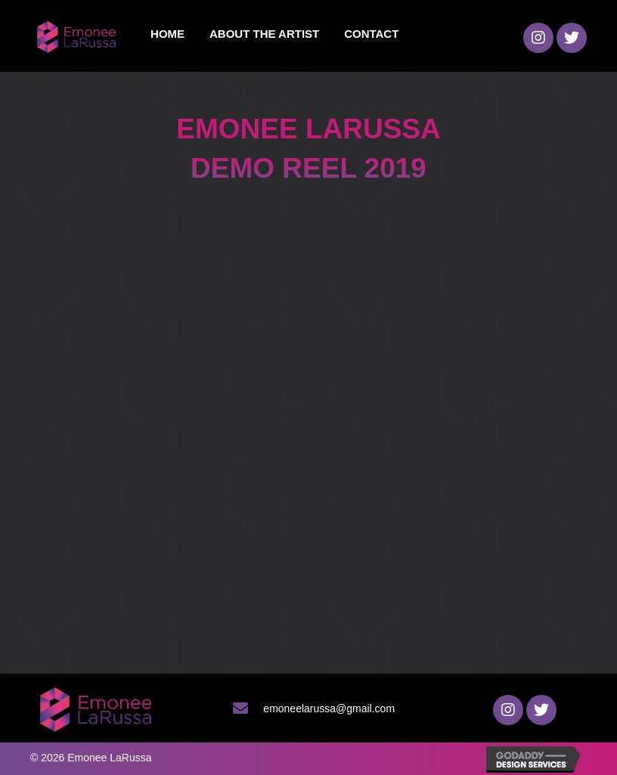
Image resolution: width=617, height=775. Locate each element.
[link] (167, 34)
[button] (538, 38)
